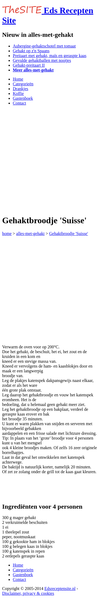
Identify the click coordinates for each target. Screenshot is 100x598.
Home (18, 79)
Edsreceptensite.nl (59, 588)
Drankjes (20, 88)
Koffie (18, 93)
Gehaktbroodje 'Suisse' (68, 233)
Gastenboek (23, 98)
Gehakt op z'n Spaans (31, 51)
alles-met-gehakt (30, 233)
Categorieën (23, 84)
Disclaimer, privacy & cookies (28, 593)
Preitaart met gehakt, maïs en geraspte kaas (49, 55)
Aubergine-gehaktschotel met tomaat (44, 46)
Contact (19, 103)
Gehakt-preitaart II (29, 65)
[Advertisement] (50, 160)
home (7, 233)
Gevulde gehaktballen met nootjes (42, 60)
